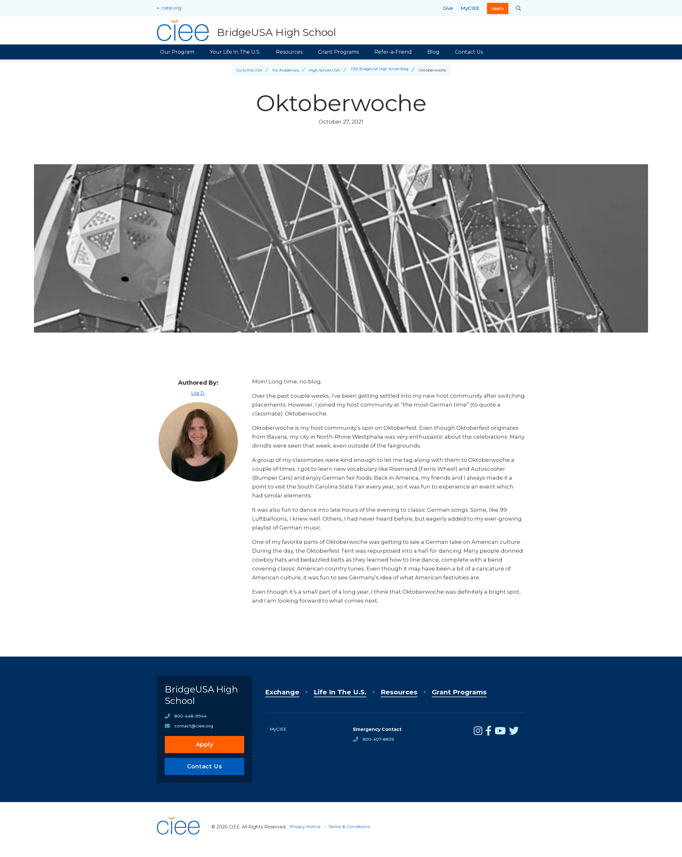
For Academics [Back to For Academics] (283, 70)
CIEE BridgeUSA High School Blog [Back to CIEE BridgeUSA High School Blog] (379, 70)
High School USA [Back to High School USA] (322, 70)
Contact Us (469, 52)
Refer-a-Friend (393, 52)
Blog (433, 52)
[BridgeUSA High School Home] (247, 30)
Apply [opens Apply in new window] (497, 8)
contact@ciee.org (194, 731)
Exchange (285, 692)
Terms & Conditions (351, 832)
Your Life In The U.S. (235, 52)
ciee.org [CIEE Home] (171, 8)
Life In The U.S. (350, 692)
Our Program (177, 52)
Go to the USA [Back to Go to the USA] (247, 70)
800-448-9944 (190, 721)
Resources (289, 52)
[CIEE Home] (179, 849)
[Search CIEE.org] (518, 8)
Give (448, 8)
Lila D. (198, 393)
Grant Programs (338, 52)
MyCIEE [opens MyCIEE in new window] (470, 8)
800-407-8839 (379, 739)
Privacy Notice (306, 832)
